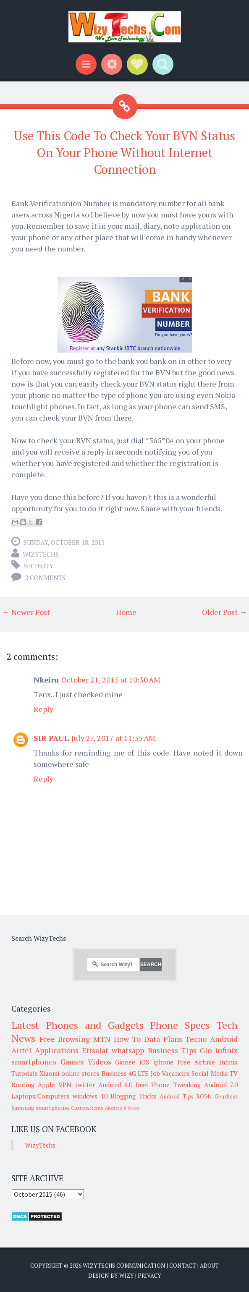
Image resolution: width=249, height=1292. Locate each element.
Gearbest (226, 1096)
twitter (85, 1084)
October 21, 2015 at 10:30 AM (110, 680)
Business (114, 1073)
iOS (144, 1062)
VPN (64, 1084)
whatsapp (128, 1050)
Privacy (149, 1275)
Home (126, 612)
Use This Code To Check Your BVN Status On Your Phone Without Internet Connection (124, 153)
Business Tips (172, 1050)
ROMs (204, 1096)
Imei (142, 1084)
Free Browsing (64, 1039)
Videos (99, 1062)
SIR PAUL (51, 738)
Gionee (125, 1062)
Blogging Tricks (133, 1096)
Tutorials (24, 1073)
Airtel (21, 1050)
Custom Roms (87, 1108)
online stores (80, 1073)
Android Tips (177, 1096)
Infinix (228, 1062)
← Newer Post (26, 612)
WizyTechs (41, 554)
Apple (46, 1084)
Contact (182, 1265)
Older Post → (224, 612)
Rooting (22, 1084)
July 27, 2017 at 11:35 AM (113, 738)
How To (127, 1039)
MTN (101, 1039)
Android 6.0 (115, 1084)
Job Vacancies (170, 1073)
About (209, 1265)
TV (234, 1073)
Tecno (196, 1039)
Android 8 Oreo (122, 1108)
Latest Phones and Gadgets (77, 1025)
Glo (206, 1050)
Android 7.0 (221, 1084)
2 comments (45, 577)
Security (38, 566)
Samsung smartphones (40, 1108)
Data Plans (163, 1039)
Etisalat (95, 1050)
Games (72, 1062)
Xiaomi (49, 1073)
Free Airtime (196, 1062)
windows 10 (90, 1096)
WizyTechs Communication (124, 1265)
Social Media (209, 1073)
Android (224, 1039)
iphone (163, 1062)
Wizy (126, 1275)
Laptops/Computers (40, 1096)
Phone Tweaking (175, 1084)
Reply (43, 709)
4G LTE (138, 1073)
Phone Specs (180, 1025)
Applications (57, 1050)
